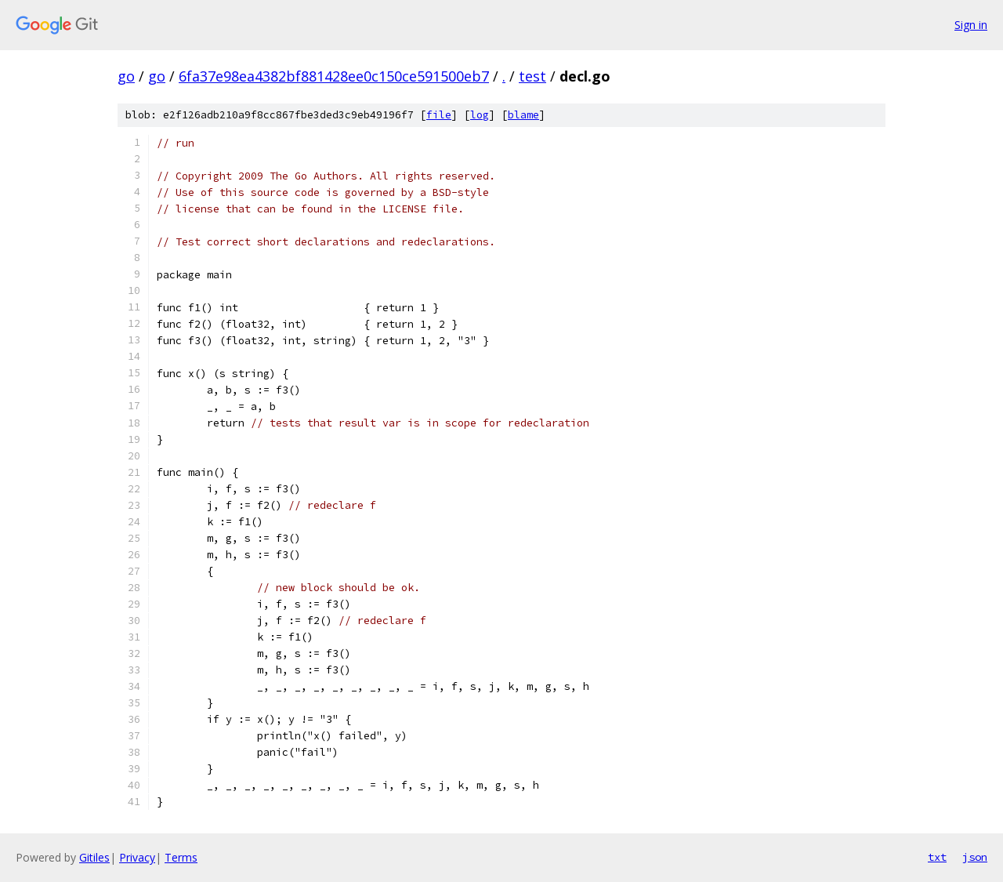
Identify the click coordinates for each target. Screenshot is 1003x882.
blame (523, 115)
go (126, 76)
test (532, 76)
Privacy (137, 857)
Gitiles (94, 857)
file (438, 115)
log (479, 115)
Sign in (970, 24)
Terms (181, 857)
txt (937, 857)
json (974, 857)
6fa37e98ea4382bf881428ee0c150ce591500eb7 (334, 76)
